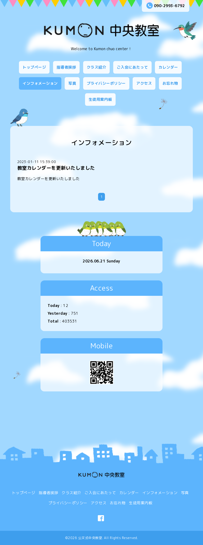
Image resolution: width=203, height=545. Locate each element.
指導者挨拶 (66, 67)
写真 (72, 83)
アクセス (144, 83)
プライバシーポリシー (106, 83)
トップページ (34, 67)
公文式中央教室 (90, 538)
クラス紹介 (96, 67)
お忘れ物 (170, 83)
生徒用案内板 (100, 99)
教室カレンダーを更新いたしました (56, 167)
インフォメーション (40, 83)
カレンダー (168, 67)
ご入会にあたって (132, 67)
